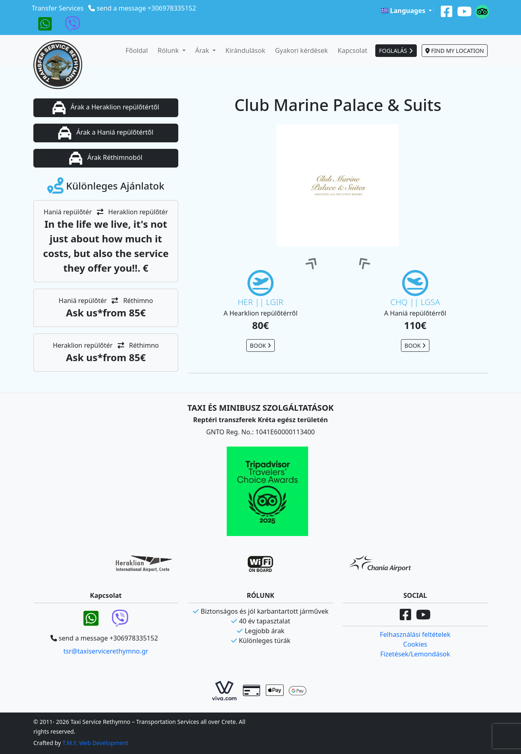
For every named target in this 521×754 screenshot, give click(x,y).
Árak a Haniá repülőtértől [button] (105, 132)
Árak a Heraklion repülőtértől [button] (106, 107)
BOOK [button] (260, 345)
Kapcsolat (353, 50)
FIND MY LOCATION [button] (454, 50)
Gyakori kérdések (301, 50)
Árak (203, 50)
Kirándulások (245, 50)
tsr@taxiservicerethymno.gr (105, 651)
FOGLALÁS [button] (396, 50)
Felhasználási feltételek (415, 634)
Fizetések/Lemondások (415, 653)
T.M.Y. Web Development (95, 743)
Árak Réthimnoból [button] (105, 158)
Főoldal (136, 50)
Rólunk (169, 50)
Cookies (415, 644)
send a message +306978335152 (146, 8)
